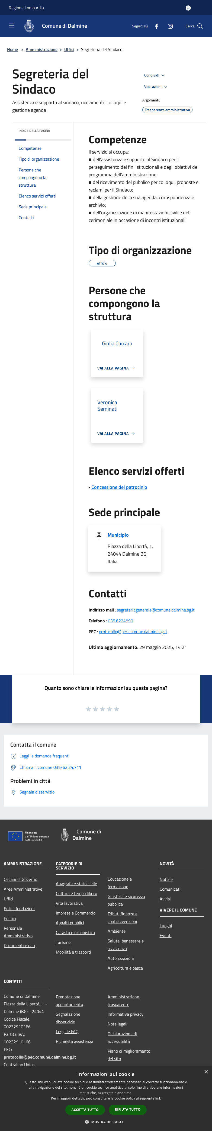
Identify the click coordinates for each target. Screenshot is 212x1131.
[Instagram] (168, 26)
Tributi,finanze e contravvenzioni (122, 917)
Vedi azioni (156, 87)
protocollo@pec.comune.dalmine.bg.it (133, 631)
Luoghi (166, 925)
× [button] (206, 1072)
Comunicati (170, 889)
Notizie (166, 879)
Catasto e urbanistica (75, 932)
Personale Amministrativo (18, 932)
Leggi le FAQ (67, 1031)
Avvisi (165, 899)
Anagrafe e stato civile (76, 883)
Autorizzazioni (121, 958)
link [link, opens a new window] (158, 1098)
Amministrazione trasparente (123, 1000)
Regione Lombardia (26, 7)
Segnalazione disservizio (68, 1018)
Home (12, 49)
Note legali (117, 1024)
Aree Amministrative (23, 889)
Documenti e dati (19, 945)
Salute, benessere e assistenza (126, 945)
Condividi (155, 75)
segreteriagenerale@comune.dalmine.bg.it (156, 610)
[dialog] (106, 1098)
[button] (106, 1121)
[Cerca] (200, 26)
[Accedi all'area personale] (188, 8)
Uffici (69, 49)
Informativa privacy (125, 1014)
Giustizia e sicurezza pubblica (126, 900)
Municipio (118, 535)
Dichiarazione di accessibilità (122, 1037)
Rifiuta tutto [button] (128, 1109)
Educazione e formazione (120, 883)
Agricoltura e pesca (125, 968)
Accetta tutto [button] (85, 1109)
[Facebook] (154, 26)
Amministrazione (41, 49)
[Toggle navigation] (11, 25)
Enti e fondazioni (19, 908)
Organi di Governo (20, 879)
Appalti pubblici (70, 922)
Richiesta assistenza (74, 1041)
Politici (10, 918)
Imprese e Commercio (75, 913)
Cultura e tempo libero (76, 893)
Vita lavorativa (69, 903)
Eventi (166, 935)
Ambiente (117, 931)
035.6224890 (120, 620)
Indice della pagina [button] (34, 130)
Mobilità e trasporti (73, 952)
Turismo (63, 942)
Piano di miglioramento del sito (129, 1055)
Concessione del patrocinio (119, 487)
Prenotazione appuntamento (69, 1000)
